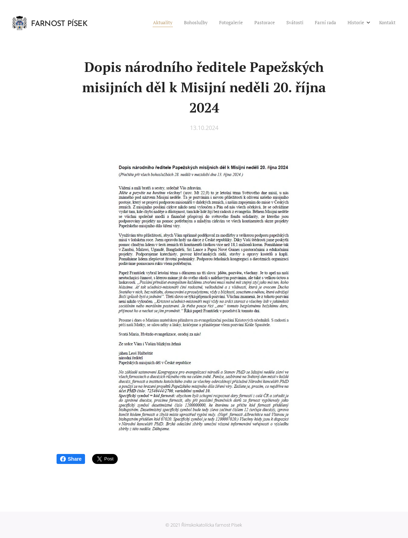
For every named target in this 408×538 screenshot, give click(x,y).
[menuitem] (314, 23)
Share (71, 459)
